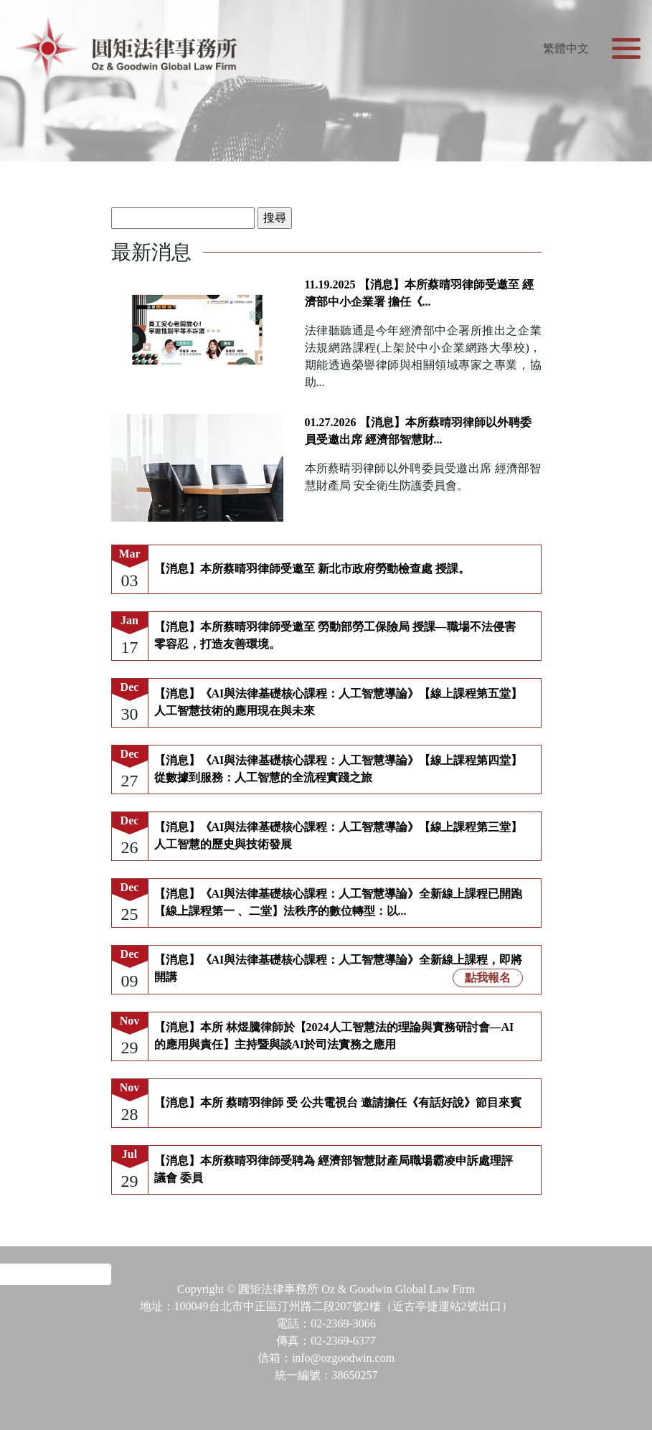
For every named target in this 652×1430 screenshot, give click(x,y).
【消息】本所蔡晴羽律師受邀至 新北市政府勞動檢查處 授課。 (312, 569)
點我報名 (488, 978)
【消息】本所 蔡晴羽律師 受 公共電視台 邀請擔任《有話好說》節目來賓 (337, 1102)
